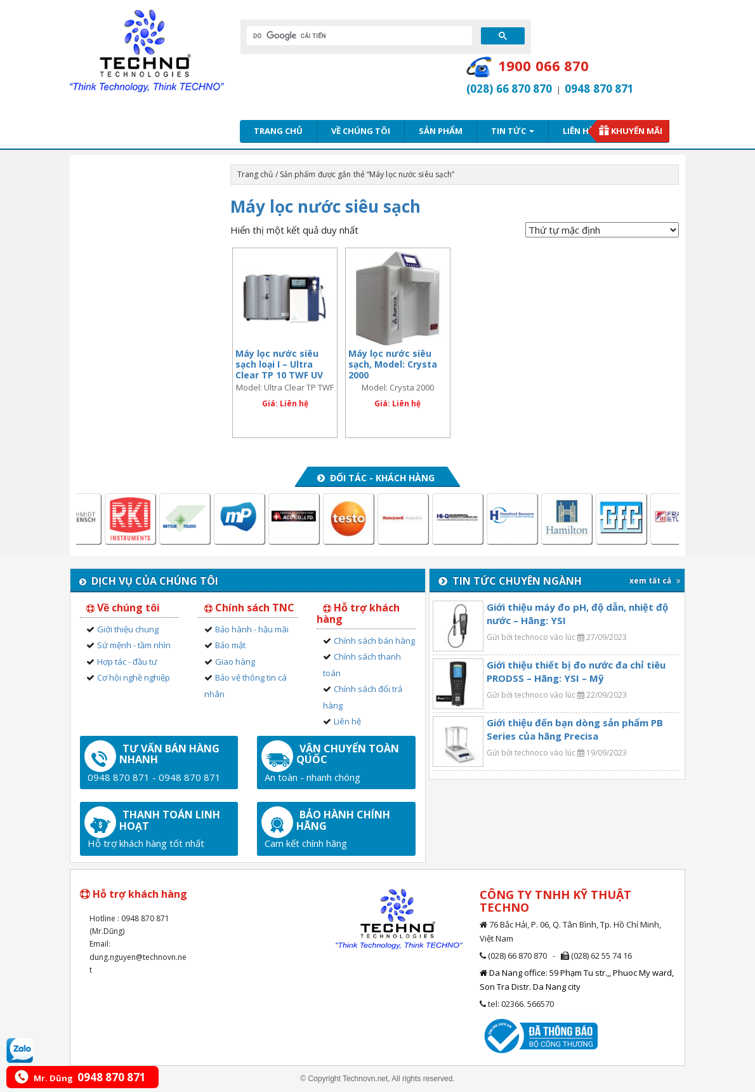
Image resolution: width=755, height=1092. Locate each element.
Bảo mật (230, 645)
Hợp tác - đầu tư (127, 661)
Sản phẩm (441, 130)
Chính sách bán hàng (374, 640)
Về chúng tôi (360, 130)
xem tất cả (655, 580)
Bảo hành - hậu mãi (252, 629)
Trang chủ (278, 130)
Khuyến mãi (636, 130)
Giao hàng (235, 661)
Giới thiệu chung (128, 629)
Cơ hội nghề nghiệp (133, 677)
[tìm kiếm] (358, 35)
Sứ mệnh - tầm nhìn (134, 645)
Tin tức (512, 130)
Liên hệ (578, 130)
